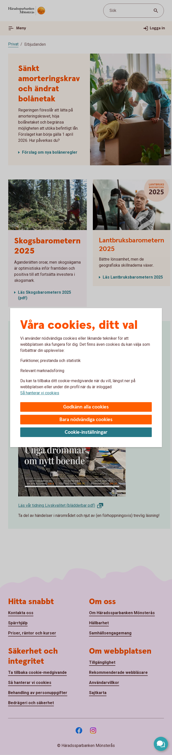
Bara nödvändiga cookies (86, 420)
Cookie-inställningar (86, 432)
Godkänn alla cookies (86, 407)
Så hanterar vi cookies (39, 393)
